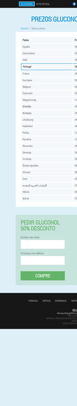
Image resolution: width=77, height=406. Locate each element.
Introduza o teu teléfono (32, 253)
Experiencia (61, 300)
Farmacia (33, 300)
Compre (42, 276)
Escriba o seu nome (30, 237)
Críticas (46, 300)
